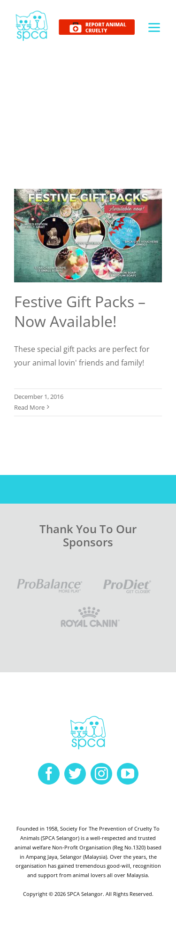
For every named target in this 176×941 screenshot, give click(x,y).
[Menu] (154, 27)
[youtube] (127, 774)
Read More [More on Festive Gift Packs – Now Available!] (29, 407)
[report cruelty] (97, 23)
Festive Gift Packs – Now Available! (79, 311)
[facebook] (49, 774)
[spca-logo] (31, 13)
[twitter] (75, 774)
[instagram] (101, 774)
